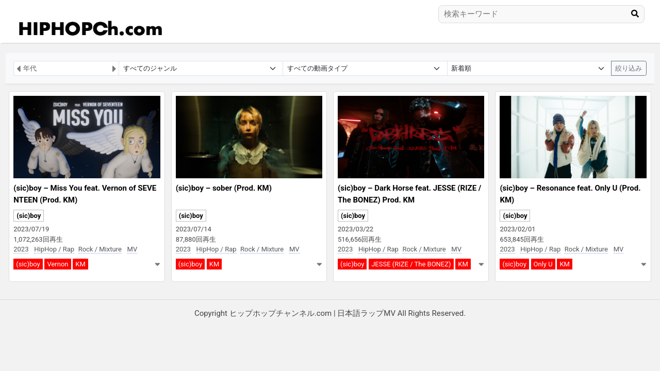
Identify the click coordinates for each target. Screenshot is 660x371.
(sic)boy (28, 216)
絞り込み (628, 68)
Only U (543, 264)
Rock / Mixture (100, 249)
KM (80, 264)
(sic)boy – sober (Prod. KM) (224, 188)
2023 (20, 249)
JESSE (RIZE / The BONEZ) (411, 264)
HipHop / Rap (54, 249)
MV (132, 249)
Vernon (57, 264)
